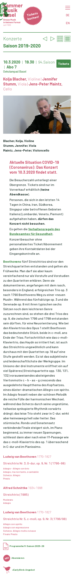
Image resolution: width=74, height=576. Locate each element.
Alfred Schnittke (22, 488)
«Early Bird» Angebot (19, 569)
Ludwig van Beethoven (27, 456)
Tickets (63, 63)
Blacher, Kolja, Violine (18, 141)
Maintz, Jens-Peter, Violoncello (26, 150)
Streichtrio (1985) (16, 494)
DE (67, 15)
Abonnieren (13, 557)
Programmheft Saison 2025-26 (23, 546)
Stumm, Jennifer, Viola (19, 145)
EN (68, 23)
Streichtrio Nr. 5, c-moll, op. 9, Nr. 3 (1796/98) (35, 519)
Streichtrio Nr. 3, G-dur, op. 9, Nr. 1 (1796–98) (34, 463)
